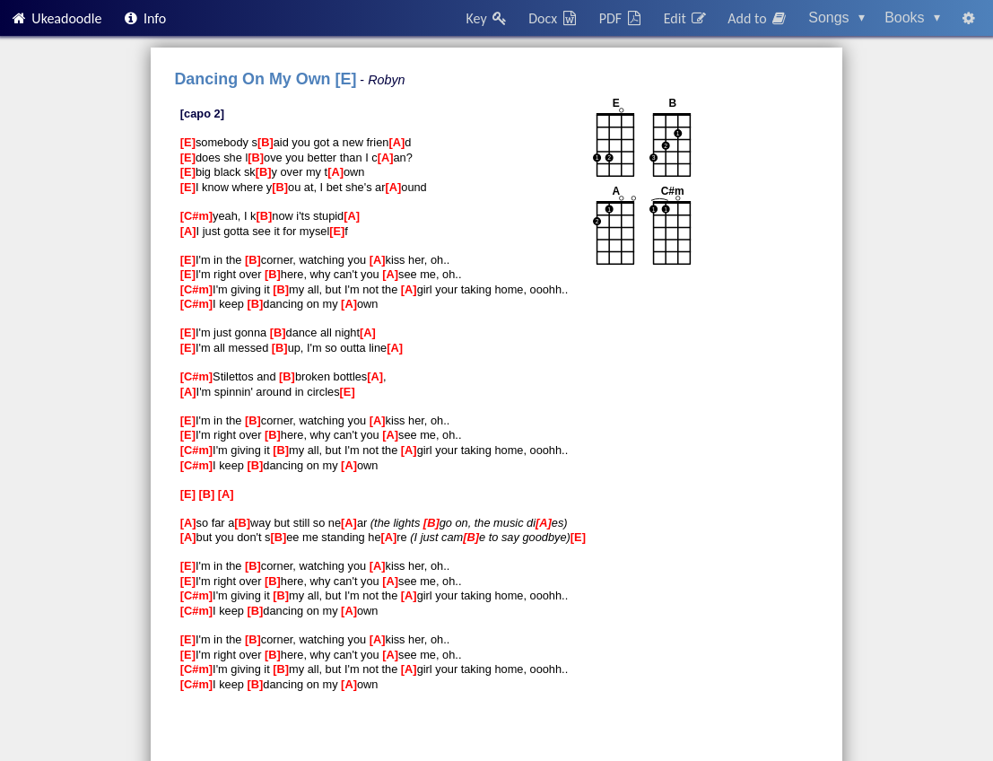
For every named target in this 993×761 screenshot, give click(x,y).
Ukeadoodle (55, 18)
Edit (686, 18)
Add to (757, 18)
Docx (553, 18)
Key (487, 18)
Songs (836, 17)
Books (912, 17)
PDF (621, 18)
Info (144, 18)
